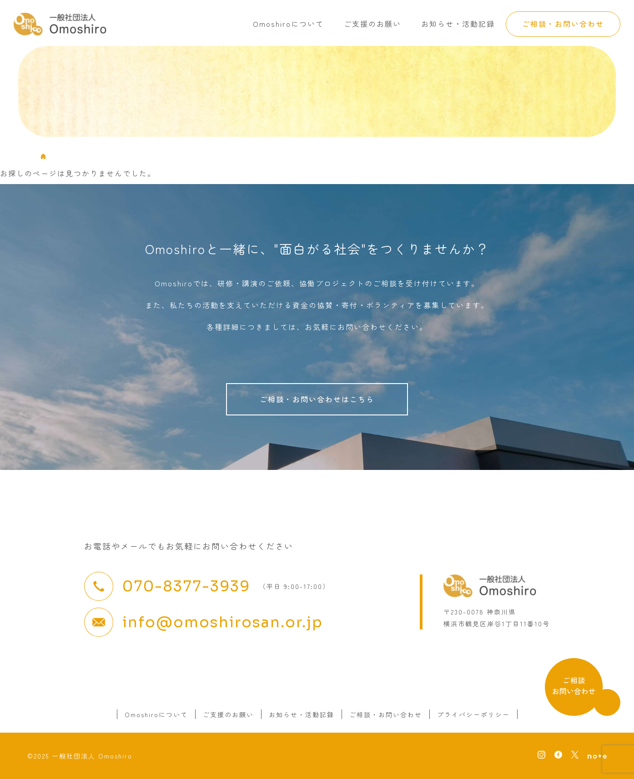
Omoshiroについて (288, 23)
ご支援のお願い (372, 23)
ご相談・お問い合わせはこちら (317, 399)
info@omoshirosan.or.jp (222, 622)
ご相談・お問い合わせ (563, 23)
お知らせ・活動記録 (458, 23)
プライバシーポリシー (473, 714)
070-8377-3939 (186, 586)
